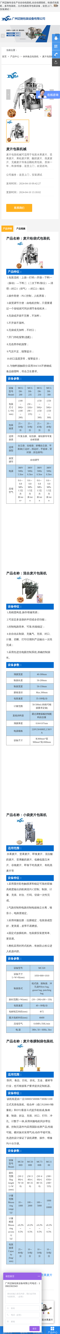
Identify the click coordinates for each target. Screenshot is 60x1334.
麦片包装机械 (49, 56)
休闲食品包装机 (31, 56)
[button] (8, 94)
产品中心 (14, 56)
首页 (4, 56)
